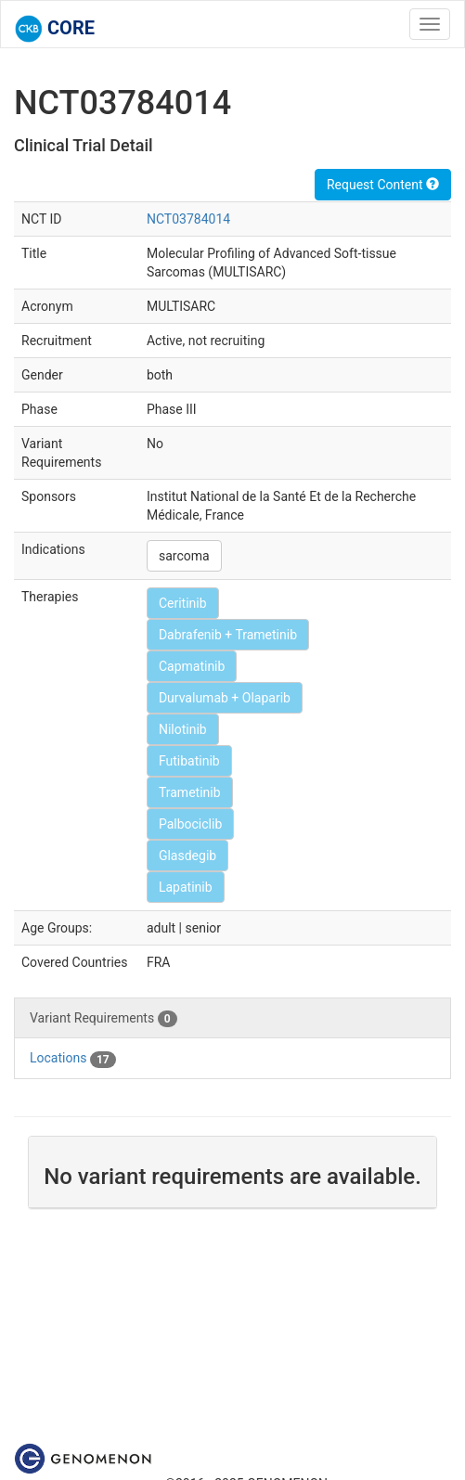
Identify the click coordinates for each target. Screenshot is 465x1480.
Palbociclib (190, 824)
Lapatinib (186, 887)
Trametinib (190, 792)
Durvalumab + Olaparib (225, 697)
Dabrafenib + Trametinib (228, 634)
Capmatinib (192, 666)
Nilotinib (183, 729)
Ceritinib (183, 603)
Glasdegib (187, 855)
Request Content (383, 184)
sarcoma (184, 555)
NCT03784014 (188, 219)
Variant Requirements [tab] (103, 1018)
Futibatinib (189, 760)
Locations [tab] (73, 1058)
